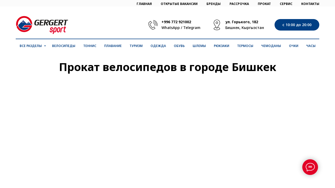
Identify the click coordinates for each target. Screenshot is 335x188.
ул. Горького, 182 (241, 21)
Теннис (89, 46)
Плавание (113, 46)
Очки (293, 46)
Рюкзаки (221, 46)
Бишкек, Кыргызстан (244, 27)
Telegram (191, 27)
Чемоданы (271, 46)
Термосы (245, 46)
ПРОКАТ (264, 4)
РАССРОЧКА (239, 4)
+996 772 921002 (176, 21)
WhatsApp (170, 27)
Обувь (179, 46)
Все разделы (31, 46)
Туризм (136, 46)
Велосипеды (63, 46)
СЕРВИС (286, 4)
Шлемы (199, 46)
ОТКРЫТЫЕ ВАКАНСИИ (179, 4)
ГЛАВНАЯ (144, 4)
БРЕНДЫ (213, 4)
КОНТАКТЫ (310, 4)
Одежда (158, 46)
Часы (311, 46)
